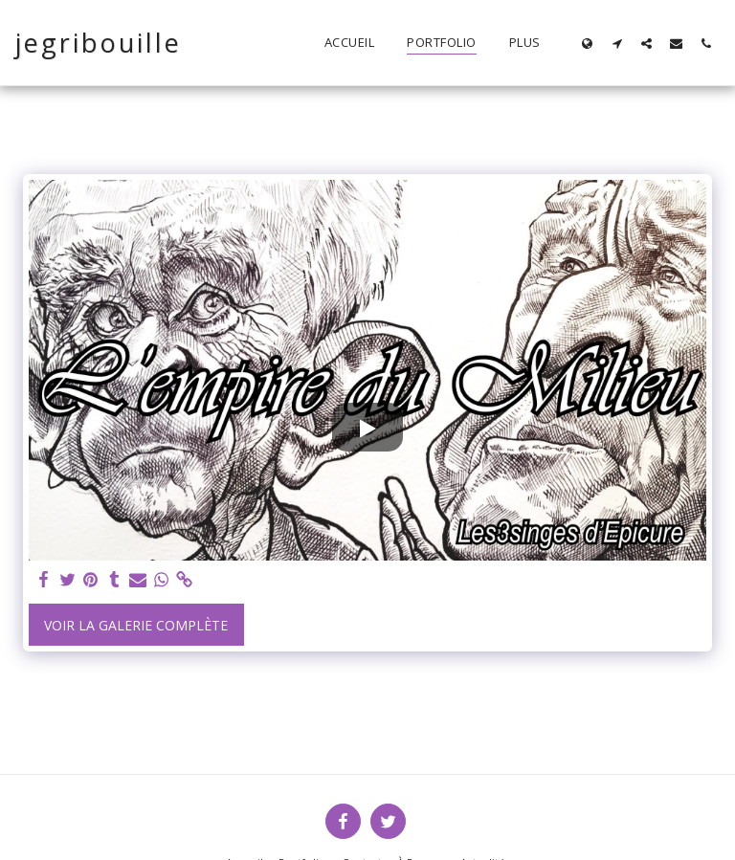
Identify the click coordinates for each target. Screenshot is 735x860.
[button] (617, 43)
